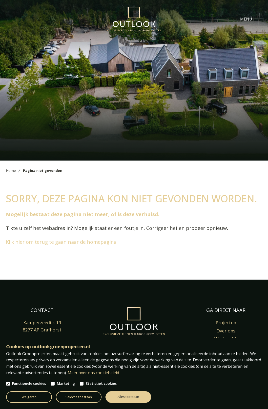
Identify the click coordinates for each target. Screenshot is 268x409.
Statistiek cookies (101, 383)
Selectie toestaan (78, 397)
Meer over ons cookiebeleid (93, 372)
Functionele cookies (29, 383)
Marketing (66, 383)
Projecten (226, 323)
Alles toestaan (128, 396)
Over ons (225, 331)
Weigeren (29, 397)
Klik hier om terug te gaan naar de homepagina (61, 242)
